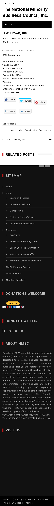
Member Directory (15, 280)
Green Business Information (24, 248)
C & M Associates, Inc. (13, 139)
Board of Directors (19, 198)
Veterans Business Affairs (23, 254)
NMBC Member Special (18, 267)
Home (9, 186)
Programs (15, 235)
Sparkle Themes (24, 503)
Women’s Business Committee (25, 260)
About (9, 193)
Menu (11, 24)
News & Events (14, 273)
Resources (11, 230)
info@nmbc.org (42, 418)
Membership (16, 211)
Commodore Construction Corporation (31, 130)
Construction (9, 123)
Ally (26, 50)
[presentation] (41, 164)
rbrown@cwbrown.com (22, 78)
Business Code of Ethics (22, 217)
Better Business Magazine (23, 241)
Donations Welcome (20, 204)
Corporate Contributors (22, 223)
